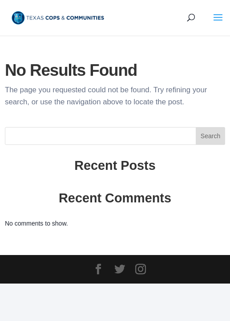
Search (210, 136)
